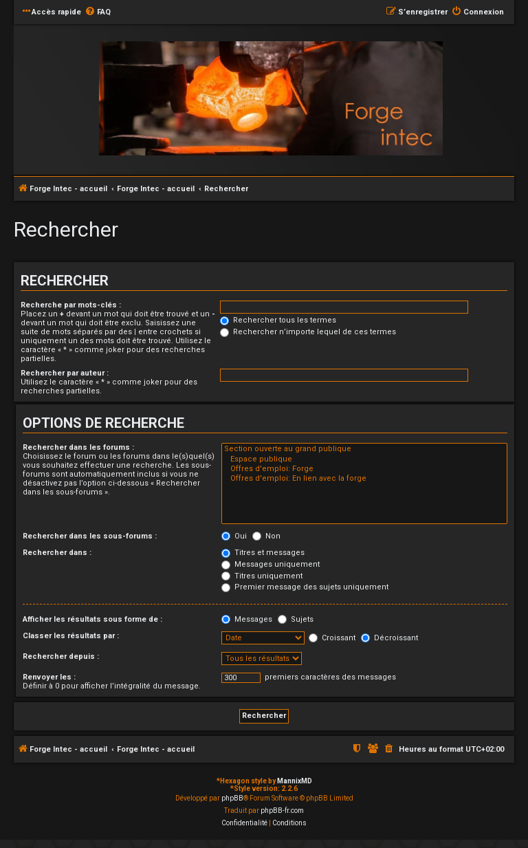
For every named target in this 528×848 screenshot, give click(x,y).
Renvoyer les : (49, 677)
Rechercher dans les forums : (78, 447)
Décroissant (389, 637)
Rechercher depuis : (61, 656)
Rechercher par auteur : (65, 373)
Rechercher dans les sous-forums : (90, 536)
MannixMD (294, 781)
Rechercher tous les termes (278, 320)
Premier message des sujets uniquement (304, 587)
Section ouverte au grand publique (364, 449)
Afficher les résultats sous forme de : (92, 619)
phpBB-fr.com (282, 810)
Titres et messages (263, 552)
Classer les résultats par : (71, 635)
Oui (234, 536)
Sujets (296, 619)
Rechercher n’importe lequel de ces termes (308, 331)
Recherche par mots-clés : (71, 305)
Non (266, 536)
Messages (246, 619)
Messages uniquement (270, 564)
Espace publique (364, 459)
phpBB (232, 798)
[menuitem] (98, 12)
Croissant (332, 637)
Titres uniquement (261, 576)
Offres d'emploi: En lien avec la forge (364, 478)
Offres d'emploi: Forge (364, 469)
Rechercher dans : (57, 552)
